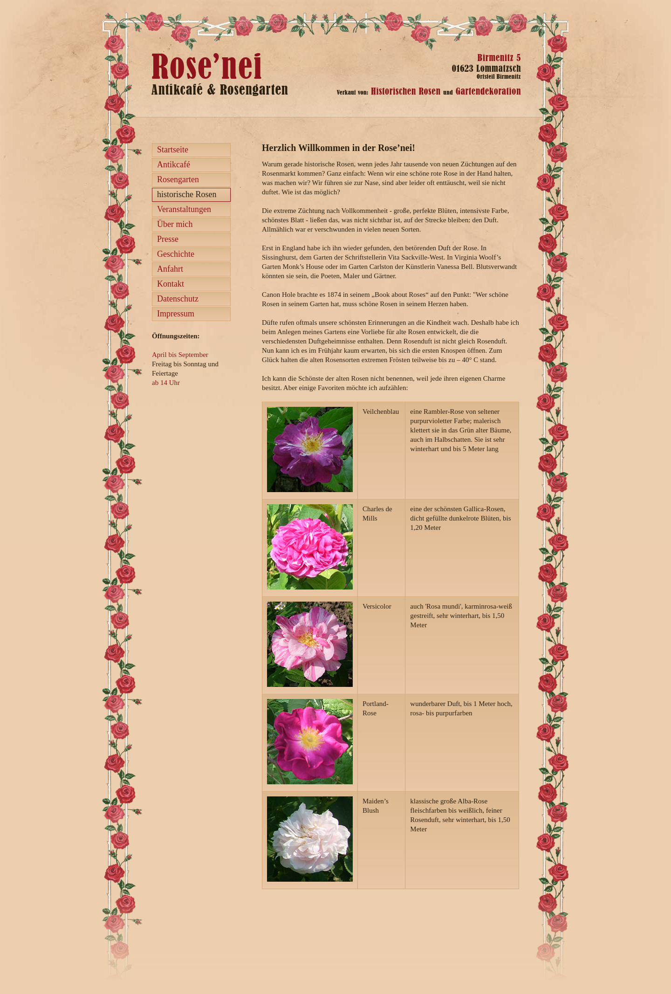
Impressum (175, 313)
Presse (167, 239)
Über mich (174, 224)
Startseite (172, 149)
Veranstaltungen (184, 209)
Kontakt (170, 283)
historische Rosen (187, 194)
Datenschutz (178, 298)
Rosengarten (178, 179)
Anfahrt (170, 269)
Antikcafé (173, 164)
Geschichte (175, 254)
